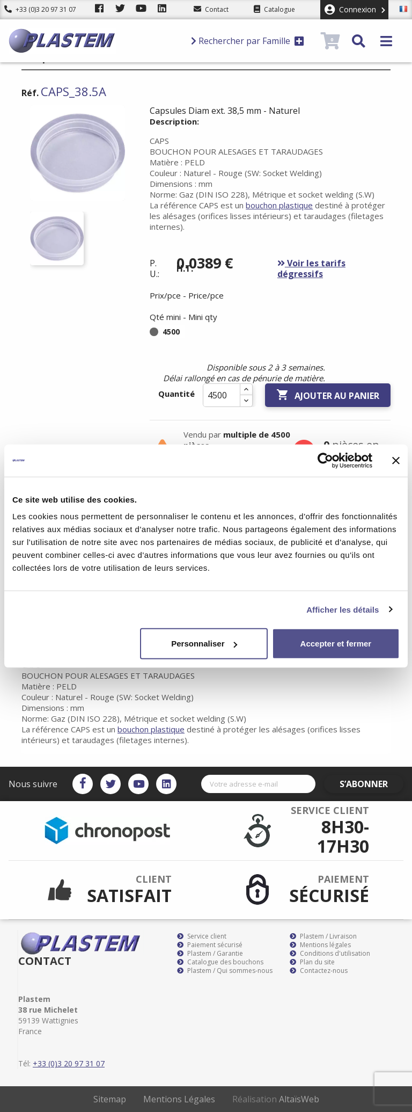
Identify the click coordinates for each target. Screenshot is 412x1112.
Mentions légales (320, 945)
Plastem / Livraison (323, 936)
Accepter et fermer (336, 643)
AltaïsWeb (299, 1099)
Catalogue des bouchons (220, 962)
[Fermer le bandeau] (396, 460)
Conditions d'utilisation (330, 953)
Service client (201, 936)
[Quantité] (221, 395)
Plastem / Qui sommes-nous (225, 970)
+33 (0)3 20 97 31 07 (40, 9)
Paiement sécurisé (209, 945)
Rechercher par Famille (247, 41)
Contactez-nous (319, 970)
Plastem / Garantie (210, 953)
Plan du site (312, 962)
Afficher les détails (342, 609)
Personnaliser (204, 643)
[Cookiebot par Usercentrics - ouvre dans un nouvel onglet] (325, 460)
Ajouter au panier (327, 395)
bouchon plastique (279, 205)
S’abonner (372, 784)
